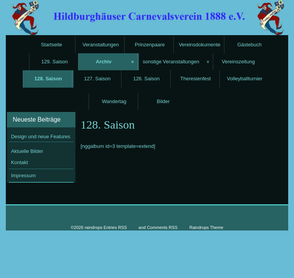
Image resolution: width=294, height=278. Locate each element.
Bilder (163, 101)
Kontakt (19, 162)
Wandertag (114, 101)
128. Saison (48, 78)
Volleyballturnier (245, 78)
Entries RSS (115, 227)
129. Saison (54, 61)
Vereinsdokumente (199, 44)
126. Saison (146, 78)
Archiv (103, 61)
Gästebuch (249, 44)
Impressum (23, 175)
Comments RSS (162, 227)
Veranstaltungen (100, 44)
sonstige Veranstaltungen (171, 61)
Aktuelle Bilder (27, 151)
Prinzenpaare (149, 44)
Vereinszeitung (238, 61)
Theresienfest (195, 78)
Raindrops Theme (206, 227)
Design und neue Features (40, 136)
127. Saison (97, 78)
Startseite (51, 44)
